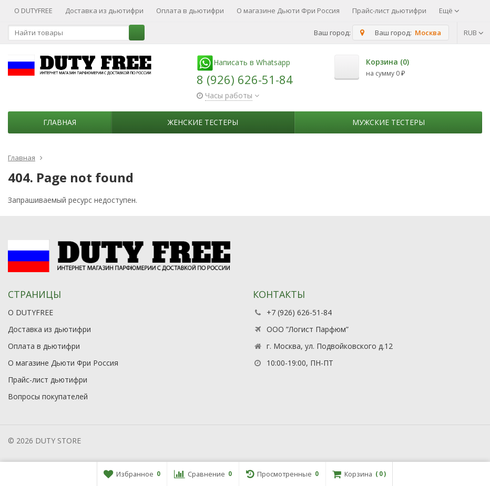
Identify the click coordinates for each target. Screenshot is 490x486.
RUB (474, 32)
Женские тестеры (203, 122)
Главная (59, 122)
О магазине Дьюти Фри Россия (288, 10)
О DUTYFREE (33, 10)
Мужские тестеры (388, 122)
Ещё (449, 10)
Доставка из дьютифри (104, 10)
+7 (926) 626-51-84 (299, 312)
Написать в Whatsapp (243, 62)
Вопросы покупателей (48, 396)
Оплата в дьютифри (190, 10)
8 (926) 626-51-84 (245, 79)
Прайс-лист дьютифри (389, 10)
